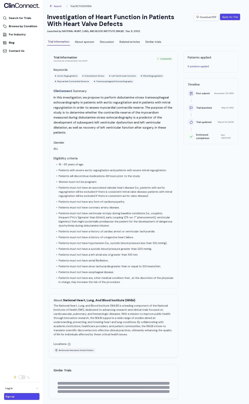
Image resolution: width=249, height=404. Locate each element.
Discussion (107, 42)
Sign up (10, 396)
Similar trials (153, 42)
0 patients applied (198, 66)
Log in (21, 388)
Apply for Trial (230, 16)
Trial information (58, 41)
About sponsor (84, 42)
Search (55, 6)
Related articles (129, 42)
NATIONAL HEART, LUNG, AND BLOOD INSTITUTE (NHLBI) (93, 31)
